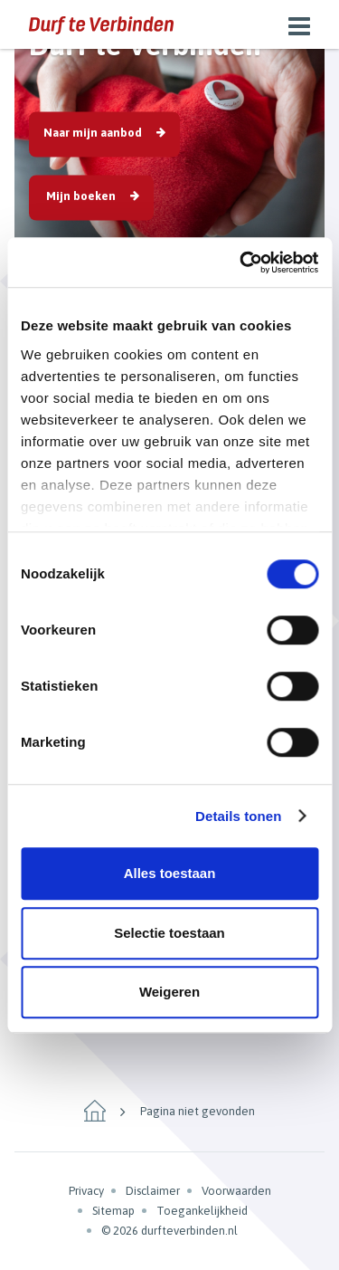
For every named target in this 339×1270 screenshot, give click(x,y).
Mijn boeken (79, 195)
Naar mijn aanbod (92, 131)
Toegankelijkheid (202, 1210)
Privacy (86, 1191)
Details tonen (238, 816)
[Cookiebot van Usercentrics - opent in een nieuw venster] (241, 262)
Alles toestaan (170, 873)
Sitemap (113, 1210)
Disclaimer (153, 1191)
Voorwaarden (236, 1191)
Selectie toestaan (169, 933)
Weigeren (169, 991)
